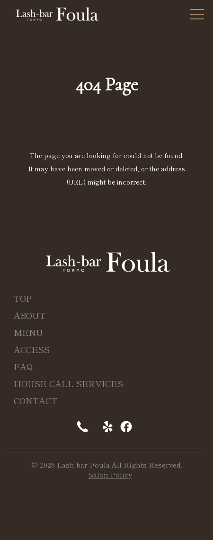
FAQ (23, 366)
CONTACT (35, 400)
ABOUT (29, 315)
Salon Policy (110, 474)
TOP (23, 298)
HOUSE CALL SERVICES (68, 383)
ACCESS (32, 349)
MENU (28, 332)
